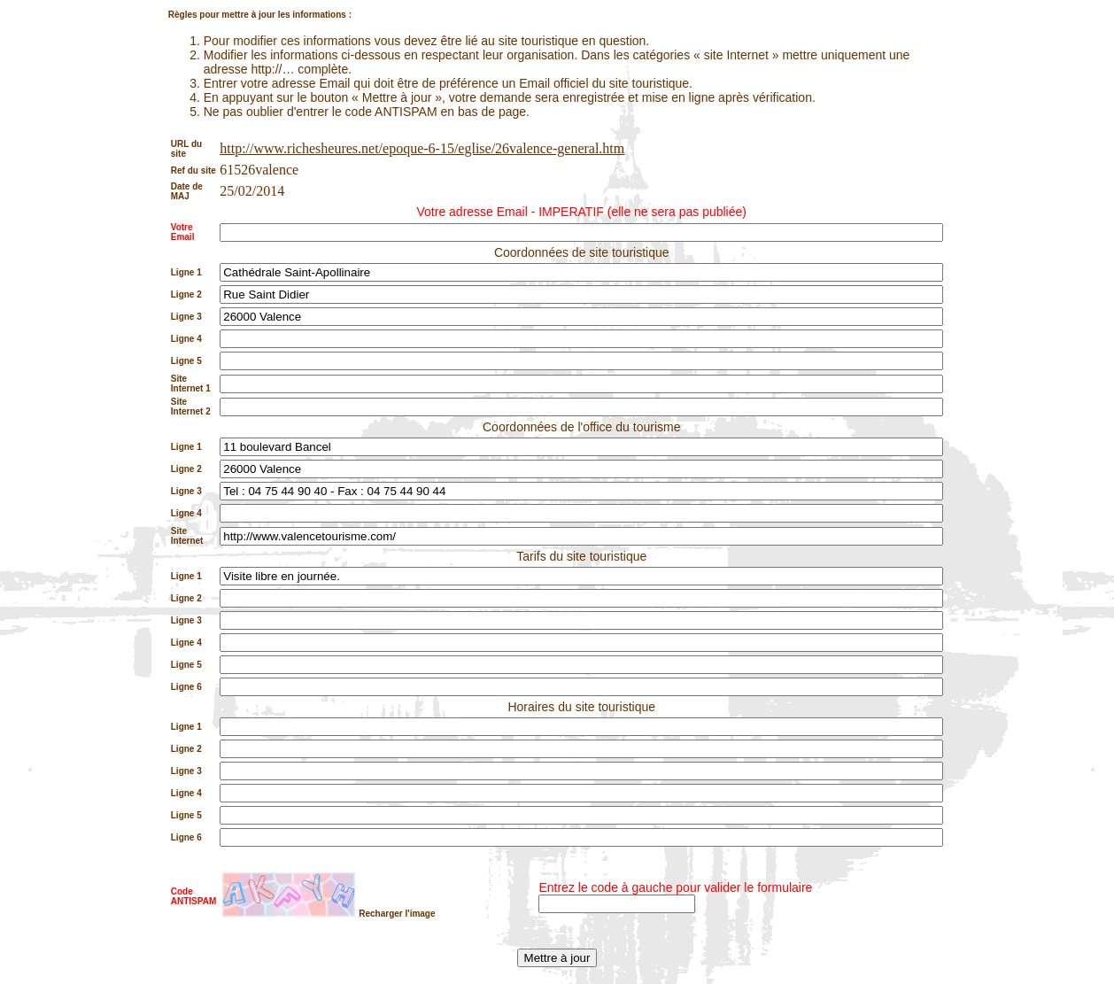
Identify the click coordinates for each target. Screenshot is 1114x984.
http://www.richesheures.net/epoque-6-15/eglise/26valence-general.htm (422, 148)
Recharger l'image (397, 913)
